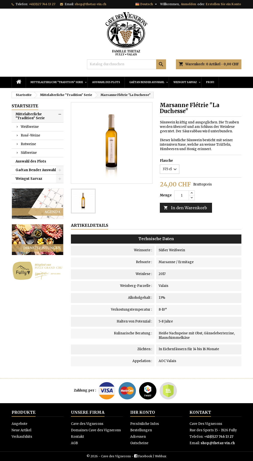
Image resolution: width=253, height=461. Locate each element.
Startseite (25, 105)
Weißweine (30, 127)
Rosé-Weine (30, 135)
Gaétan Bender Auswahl (146, 82)
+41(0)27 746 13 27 (42, 4)
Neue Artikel (21, 430)
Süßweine (29, 153)
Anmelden (188, 4)
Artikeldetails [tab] (89, 225)
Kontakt (77, 437)
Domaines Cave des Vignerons (96, 430)
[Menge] (181, 195)
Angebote (19, 424)
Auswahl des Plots (106, 82)
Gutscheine (139, 443)
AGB (74, 443)
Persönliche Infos (144, 424)
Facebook (145, 456)
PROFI (210, 82)
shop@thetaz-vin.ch (90, 4)
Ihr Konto (142, 412)
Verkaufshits (22, 437)
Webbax (160, 456)
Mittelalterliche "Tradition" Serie (56, 82)
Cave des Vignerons (87, 424)
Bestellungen (141, 430)
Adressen (138, 437)
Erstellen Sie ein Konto (223, 4)
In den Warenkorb (185, 207)
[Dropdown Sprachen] (146, 4)
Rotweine (28, 144)
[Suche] (126, 64)
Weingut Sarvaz (185, 82)
